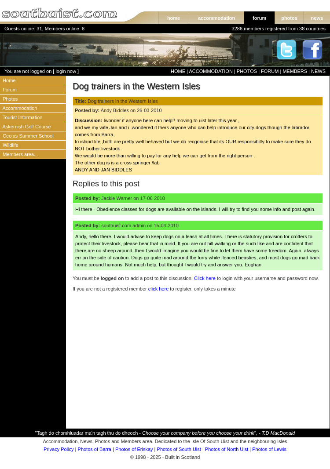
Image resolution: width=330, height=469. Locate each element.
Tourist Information (22, 117)
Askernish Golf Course (27, 126)
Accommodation (20, 108)
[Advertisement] (33, 297)
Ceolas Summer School (28, 135)
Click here (205, 278)
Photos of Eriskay (134, 449)
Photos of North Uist (226, 449)
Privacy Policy (58, 449)
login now (65, 71)
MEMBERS (294, 71)
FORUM (270, 71)
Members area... (20, 154)
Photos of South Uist (179, 449)
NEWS (318, 71)
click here (158, 288)
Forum (10, 89)
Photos (10, 99)
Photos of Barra (94, 449)
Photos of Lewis (269, 449)
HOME (178, 71)
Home (9, 80)
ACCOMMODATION (210, 71)
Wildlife (10, 145)
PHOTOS (247, 71)
